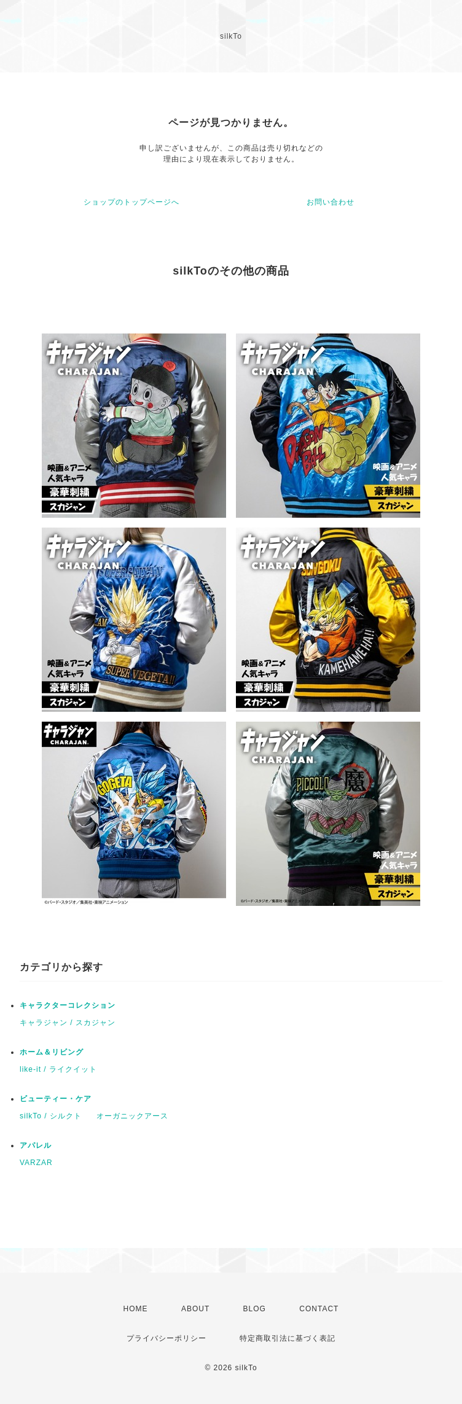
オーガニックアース (132, 1116)
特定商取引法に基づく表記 (287, 1338)
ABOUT (195, 1309)
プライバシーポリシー (166, 1338)
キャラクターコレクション (68, 1005)
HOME (135, 1309)
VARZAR (36, 1162)
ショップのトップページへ (131, 202)
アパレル (36, 1145)
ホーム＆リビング (52, 1052)
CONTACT (319, 1309)
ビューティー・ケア (56, 1098)
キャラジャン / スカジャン (68, 1022)
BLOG (254, 1309)
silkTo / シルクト (51, 1116)
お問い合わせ (330, 202)
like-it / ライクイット (58, 1069)
